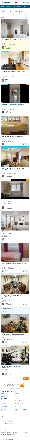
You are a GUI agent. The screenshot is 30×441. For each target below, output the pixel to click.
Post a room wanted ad (7, 421)
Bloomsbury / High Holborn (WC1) (21, 409)
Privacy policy (15, 432)
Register (24, 2)
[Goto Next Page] (26, 378)
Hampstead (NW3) (4, 406)
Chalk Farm (3, 394)
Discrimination (25, 432)
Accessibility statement (6, 434)
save (22, 385)
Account (19, 6)
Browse (8, 6)
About (21, 430)
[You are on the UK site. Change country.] (16, 2)
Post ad (13, 6)
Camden (2, 393)
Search (2, 6)
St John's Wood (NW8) (19, 403)
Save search (26, 17)
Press (20, 432)
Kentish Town (17, 393)
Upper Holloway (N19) (5, 400)
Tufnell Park (17, 394)
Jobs (13, 434)
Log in (27, 2)
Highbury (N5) (18, 406)
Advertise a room (5, 419)
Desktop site (10, 430)
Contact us (15, 430)
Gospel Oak (3, 396)
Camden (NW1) (3, 409)
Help (24, 6)
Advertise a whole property (8, 423)
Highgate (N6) (18, 400)
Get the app (3, 430)
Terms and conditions (6, 432)
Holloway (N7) (3, 403)
